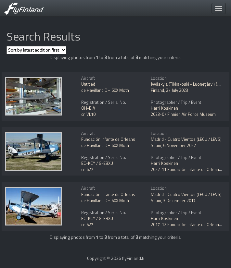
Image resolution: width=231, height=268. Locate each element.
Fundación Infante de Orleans (108, 139)
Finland (157, 90)
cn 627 (87, 169)
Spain (156, 145)
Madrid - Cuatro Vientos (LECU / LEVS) (186, 139)
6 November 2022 (179, 145)
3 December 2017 (179, 200)
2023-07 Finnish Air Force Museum (183, 114)
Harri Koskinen (164, 108)
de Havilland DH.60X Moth (105, 90)
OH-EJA (88, 108)
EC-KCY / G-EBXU (97, 163)
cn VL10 (88, 114)
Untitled (88, 84)
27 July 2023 (177, 90)
